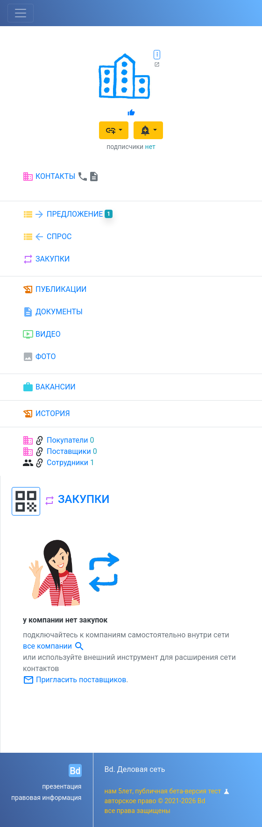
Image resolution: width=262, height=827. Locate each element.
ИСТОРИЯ (46, 413)
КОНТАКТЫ (60, 176)
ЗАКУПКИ (46, 259)
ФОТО (39, 356)
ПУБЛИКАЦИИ (54, 289)
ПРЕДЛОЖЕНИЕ (67, 214)
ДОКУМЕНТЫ (52, 312)
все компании (54, 646)
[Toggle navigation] (20, 13)
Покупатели (67, 440)
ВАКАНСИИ (49, 387)
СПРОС (46, 236)
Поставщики (69, 451)
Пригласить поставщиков (74, 679)
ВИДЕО (41, 334)
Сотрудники (67, 462)
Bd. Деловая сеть (135, 769)
